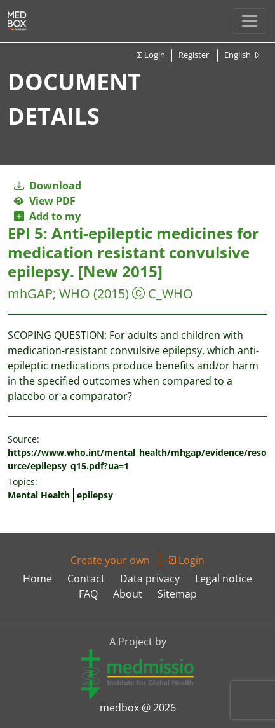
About (127, 594)
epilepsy (95, 495)
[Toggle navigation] (249, 21)
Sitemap (177, 594)
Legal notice (223, 579)
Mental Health (39, 495)
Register (193, 54)
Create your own (110, 560)
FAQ (88, 594)
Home (37, 579)
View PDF (45, 201)
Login (149, 54)
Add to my (47, 216)
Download (47, 186)
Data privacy (150, 579)
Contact (86, 579)
